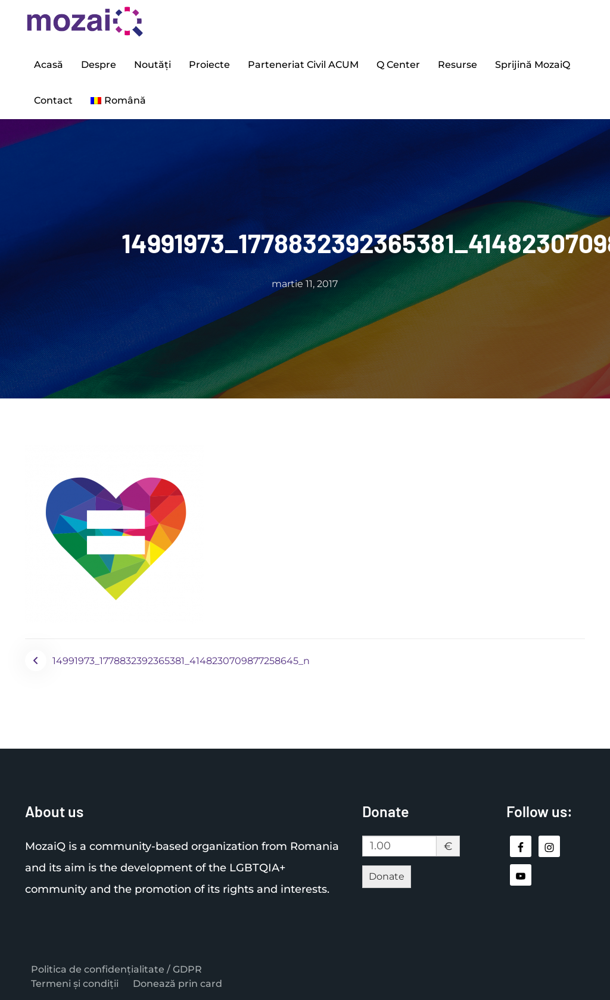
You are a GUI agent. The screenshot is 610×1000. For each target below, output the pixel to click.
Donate (386, 876)
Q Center (398, 64)
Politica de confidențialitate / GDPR (116, 969)
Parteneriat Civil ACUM (303, 64)
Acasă (48, 64)
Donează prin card (177, 983)
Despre (98, 64)
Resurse (457, 64)
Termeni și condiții (75, 983)
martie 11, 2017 (305, 283)
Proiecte (209, 64)
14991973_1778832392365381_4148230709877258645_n (181, 660)
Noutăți (152, 64)
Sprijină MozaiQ (532, 64)
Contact (53, 100)
